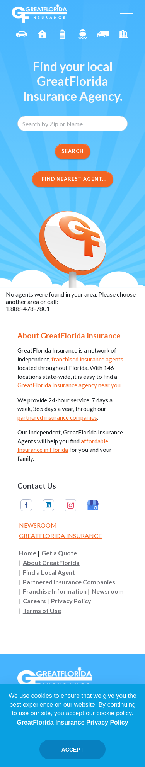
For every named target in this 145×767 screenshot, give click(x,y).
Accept (72, 750)
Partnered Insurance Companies (69, 582)
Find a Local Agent (49, 572)
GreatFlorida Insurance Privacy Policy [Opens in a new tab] (72, 722)
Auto (21, 34)
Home (27, 553)
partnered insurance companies (57, 417)
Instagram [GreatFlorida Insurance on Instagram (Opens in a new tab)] (70, 505)
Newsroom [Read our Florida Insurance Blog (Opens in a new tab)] (38, 525)
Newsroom (108, 591)
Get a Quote (59, 553)
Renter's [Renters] (123, 34)
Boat (82, 34)
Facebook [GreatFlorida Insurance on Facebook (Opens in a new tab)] (26, 505)
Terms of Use (42, 610)
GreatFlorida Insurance (60, 535)
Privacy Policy (71, 600)
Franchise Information (55, 591)
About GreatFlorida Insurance (69, 335)
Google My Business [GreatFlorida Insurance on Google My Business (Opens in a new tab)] (93, 505)
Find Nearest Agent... (73, 179)
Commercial (103, 34)
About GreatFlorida (51, 562)
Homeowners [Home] (42, 34)
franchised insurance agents (87, 359)
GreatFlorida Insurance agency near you (69, 385)
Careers (34, 600)
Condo (62, 34)
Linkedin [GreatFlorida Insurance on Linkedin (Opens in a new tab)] (48, 505)
